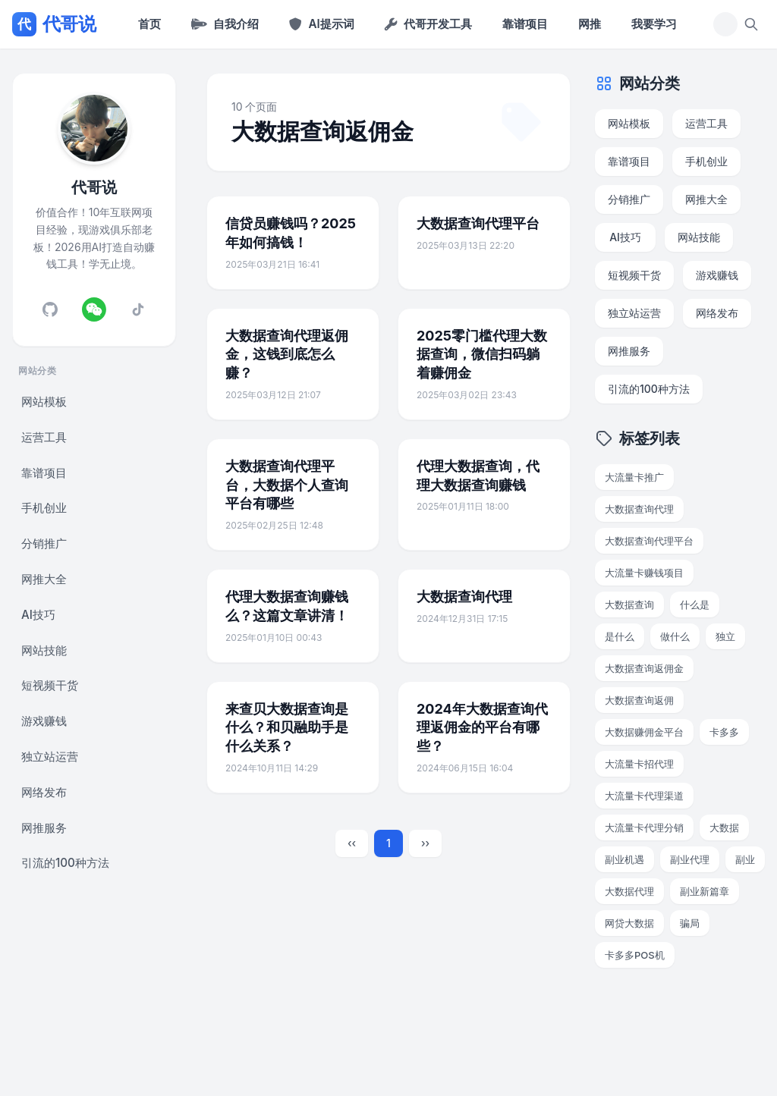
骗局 (690, 923)
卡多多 (724, 732)
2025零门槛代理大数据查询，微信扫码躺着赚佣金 (482, 355)
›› (425, 843)
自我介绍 (225, 24)
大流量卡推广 (634, 477)
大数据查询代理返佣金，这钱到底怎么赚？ (286, 355)
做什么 (675, 636)
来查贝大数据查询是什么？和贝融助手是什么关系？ (286, 728)
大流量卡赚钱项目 (644, 573)
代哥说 (54, 24)
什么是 (694, 604)
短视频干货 (49, 685)
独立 (725, 636)
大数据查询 (629, 604)
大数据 (724, 827)
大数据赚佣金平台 (644, 732)
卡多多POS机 (635, 955)
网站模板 (44, 401)
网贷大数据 (629, 923)
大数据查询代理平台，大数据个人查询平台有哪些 (286, 485)
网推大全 (44, 579)
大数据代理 (629, 891)
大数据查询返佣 (639, 700)
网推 (589, 24)
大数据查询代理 (464, 597)
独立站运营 (49, 756)
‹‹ (352, 843)
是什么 (619, 636)
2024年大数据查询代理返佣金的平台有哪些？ (482, 728)
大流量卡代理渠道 (644, 796)
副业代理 (689, 859)
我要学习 (654, 24)
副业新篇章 (704, 891)
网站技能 (44, 650)
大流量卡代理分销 (644, 827)
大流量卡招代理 (639, 764)
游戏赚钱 (44, 721)
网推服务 (44, 828)
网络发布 (44, 792)
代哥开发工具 (428, 24)
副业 (745, 859)
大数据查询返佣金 (644, 668)
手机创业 (44, 508)
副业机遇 (624, 859)
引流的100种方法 (65, 863)
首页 (149, 24)
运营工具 (44, 437)
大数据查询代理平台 (478, 223)
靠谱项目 (525, 24)
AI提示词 (321, 24)
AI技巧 (38, 615)
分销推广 (44, 543)
